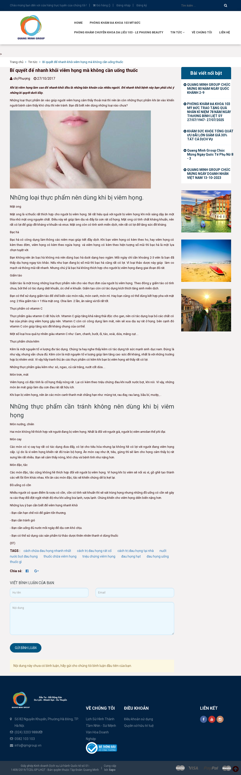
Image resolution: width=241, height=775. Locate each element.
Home (78, 22)
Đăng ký (142, 5)
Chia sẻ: (16, 571)
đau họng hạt (131, 556)
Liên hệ (224, 32)
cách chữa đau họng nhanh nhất (47, 551)
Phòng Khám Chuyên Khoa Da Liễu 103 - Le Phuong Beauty (118, 32)
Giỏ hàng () (101, 5)
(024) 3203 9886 (27, 732)
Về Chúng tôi (202, 32)
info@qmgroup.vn (28, 745)
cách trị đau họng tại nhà (135, 551)
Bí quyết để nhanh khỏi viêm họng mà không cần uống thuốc (74, 70)
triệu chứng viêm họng (98, 556)
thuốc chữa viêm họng (60, 556)
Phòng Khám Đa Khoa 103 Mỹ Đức (115, 22)
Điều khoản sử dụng (138, 719)
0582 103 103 (25, 739)
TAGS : (15, 551)
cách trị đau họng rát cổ (94, 551)
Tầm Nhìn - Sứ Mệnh (101, 726)
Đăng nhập (123, 5)
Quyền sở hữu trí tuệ (139, 726)
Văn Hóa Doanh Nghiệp (97, 735)
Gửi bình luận (25, 648)
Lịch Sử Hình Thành (100, 719)
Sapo (112, 769)
